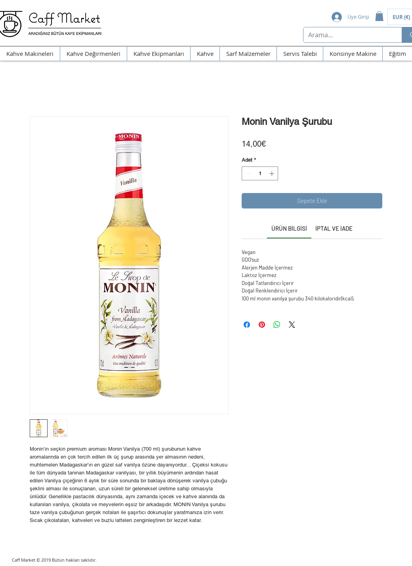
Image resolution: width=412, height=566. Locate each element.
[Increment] (272, 173)
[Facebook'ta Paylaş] (247, 324)
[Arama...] (346, 34)
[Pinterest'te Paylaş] (262, 324)
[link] (289, 228)
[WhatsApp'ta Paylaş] (277, 324)
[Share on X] (292, 324)
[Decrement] (247, 173)
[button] (379, 16)
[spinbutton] (260, 173)
